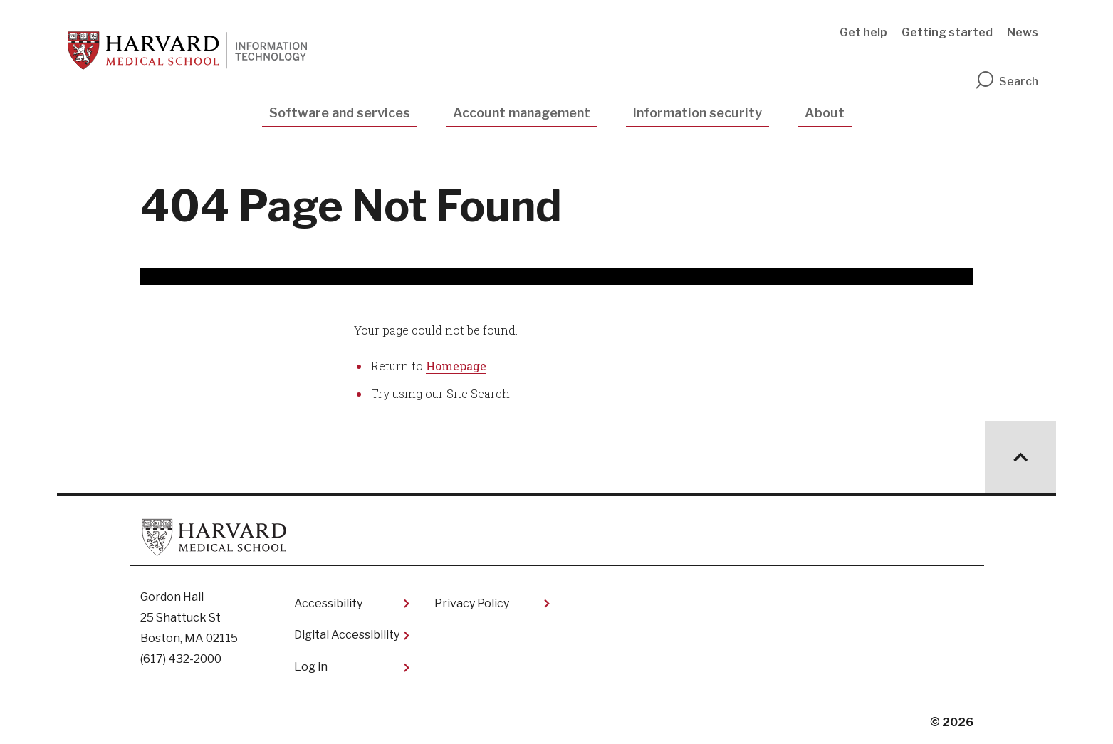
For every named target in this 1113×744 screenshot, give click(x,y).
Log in (311, 667)
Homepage (456, 365)
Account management (521, 112)
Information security (697, 112)
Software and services (339, 112)
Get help (863, 32)
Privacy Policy (471, 603)
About (825, 112)
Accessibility (328, 603)
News (1022, 32)
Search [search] (1006, 82)
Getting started (947, 32)
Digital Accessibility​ (346, 634)
